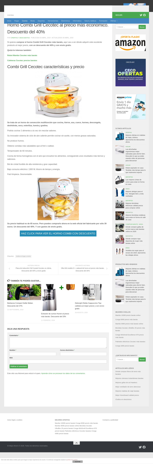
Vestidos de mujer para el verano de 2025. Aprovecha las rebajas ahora (135, 264)
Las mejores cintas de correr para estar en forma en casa (135, 193)
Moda (32, 21)
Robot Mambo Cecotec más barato (23, 67)
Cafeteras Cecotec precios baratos (23, 72)
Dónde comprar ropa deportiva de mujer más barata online (134, 252)
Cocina (24, 21)
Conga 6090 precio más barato (126, 331)
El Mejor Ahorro (23, 7)
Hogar (16, 21)
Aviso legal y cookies (14, 431)
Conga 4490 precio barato (124, 357)
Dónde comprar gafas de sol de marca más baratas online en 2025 (135, 241)
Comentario (14, 347)
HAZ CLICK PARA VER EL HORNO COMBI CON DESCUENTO (58, 245)
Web (11, 369)
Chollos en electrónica (123, 411)
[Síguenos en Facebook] (144, 26)
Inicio (9, 21)
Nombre (13, 362)
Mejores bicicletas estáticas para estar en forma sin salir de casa (136, 229)
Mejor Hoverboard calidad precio (127, 407)
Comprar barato (132, 236)
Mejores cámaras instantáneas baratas (129, 390)
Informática (77, 21)
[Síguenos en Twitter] (141, 26)
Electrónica (65, 21)
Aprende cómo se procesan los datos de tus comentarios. (63, 385)
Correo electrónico (67, 362)
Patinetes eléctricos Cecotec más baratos (130, 353)
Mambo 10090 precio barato (65, 435)
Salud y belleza (90, 21)
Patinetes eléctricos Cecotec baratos (78, 443)
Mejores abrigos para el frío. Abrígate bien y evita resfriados (135, 205)
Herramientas (53, 21)
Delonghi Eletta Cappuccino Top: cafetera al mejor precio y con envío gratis (89, 317)
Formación (103, 21)
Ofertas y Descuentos (20, 49)
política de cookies (72, 460)
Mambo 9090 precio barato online (67, 437)
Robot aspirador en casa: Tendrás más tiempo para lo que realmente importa (136, 182)
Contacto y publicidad (110, 431)
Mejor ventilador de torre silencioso (128, 398)
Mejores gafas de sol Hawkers (126, 394)
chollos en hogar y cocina (23, 268)
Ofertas (113, 21)
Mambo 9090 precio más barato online (129, 335)
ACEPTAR (77, 461)
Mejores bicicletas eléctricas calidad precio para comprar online (134, 217)
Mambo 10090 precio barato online (128, 327)
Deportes (41, 21)
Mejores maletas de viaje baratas (127, 403)
